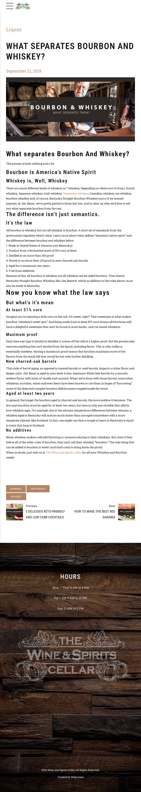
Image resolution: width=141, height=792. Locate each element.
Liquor (14, 29)
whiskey (16, 496)
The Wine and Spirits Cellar (64, 452)
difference (38, 488)
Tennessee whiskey (75, 193)
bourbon (15, 488)
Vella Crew (77, 777)
